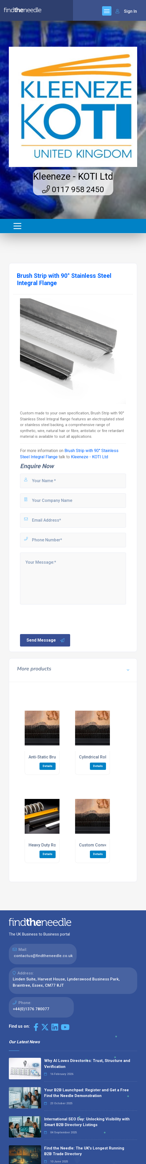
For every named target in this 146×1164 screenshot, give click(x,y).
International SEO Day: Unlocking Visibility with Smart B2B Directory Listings (87, 1122)
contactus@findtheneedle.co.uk (43, 955)
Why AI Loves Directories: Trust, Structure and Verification (87, 1063)
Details (47, 766)
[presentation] (58, 619)
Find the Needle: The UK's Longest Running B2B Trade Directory (84, 1151)
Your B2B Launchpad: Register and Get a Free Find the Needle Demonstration (86, 1093)
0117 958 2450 (73, 189)
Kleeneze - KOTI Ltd (73, 176)
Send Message (45, 640)
